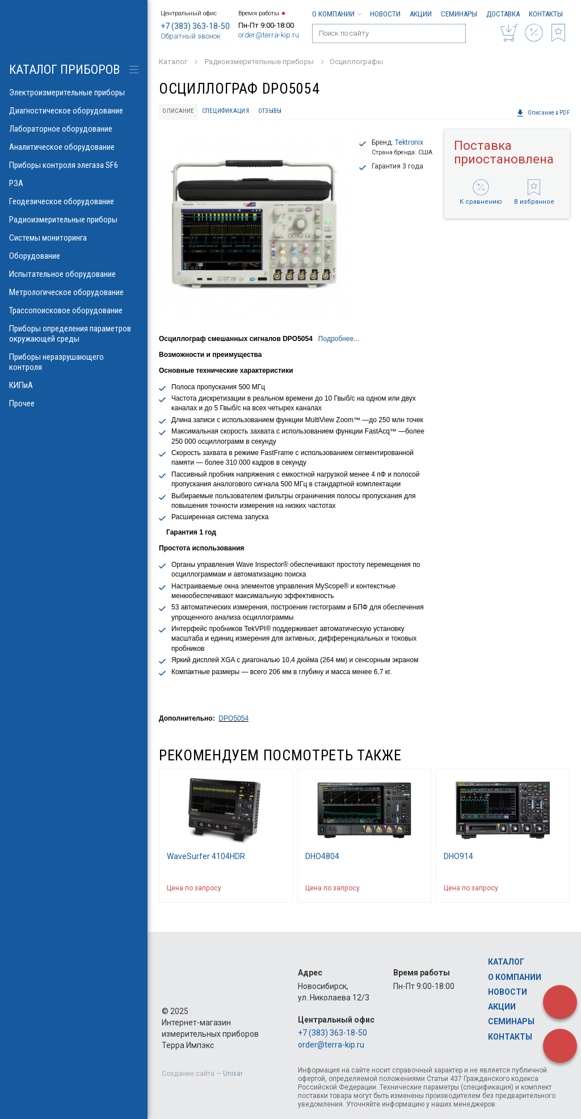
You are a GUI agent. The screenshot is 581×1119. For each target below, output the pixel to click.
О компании (336, 14)
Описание (178, 111)
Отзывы (270, 111)
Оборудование (73, 256)
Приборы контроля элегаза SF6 (73, 165)
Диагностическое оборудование (73, 111)
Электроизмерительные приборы (73, 92)
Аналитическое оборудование (73, 147)
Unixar (233, 1074)
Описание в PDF (543, 113)
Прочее (73, 403)
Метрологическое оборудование (73, 292)
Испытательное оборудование (73, 274)
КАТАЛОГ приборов (64, 69)
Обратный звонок (191, 36)
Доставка (503, 14)
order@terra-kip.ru (268, 35)
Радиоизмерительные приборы (73, 219)
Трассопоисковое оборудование (73, 310)
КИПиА (73, 385)
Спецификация (225, 111)
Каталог (506, 961)
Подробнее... (338, 339)
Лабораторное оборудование (73, 129)
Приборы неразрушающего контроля (73, 362)
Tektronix (409, 142)
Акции (421, 14)
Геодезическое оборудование (73, 201)
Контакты (546, 14)
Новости (385, 14)
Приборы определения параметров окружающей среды (73, 333)
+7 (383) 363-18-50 (195, 26)
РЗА (73, 183)
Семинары (459, 14)
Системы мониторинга (73, 238)
